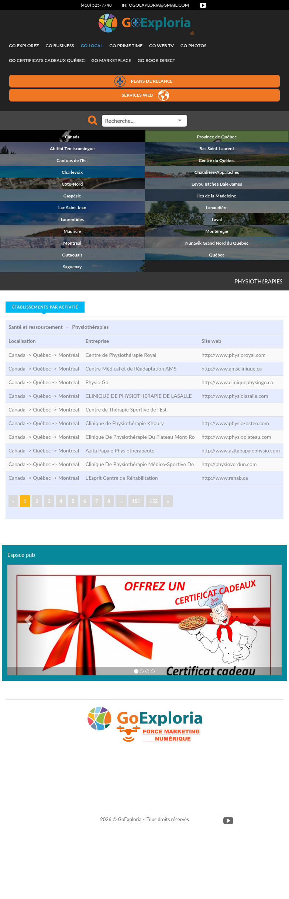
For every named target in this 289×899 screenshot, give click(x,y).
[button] (27, 620)
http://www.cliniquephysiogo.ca (237, 382)
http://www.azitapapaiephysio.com (241, 450)
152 (153, 501)
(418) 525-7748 (96, 5)
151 (136, 501)
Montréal (68, 355)
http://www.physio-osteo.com (235, 423)
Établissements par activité (45, 306)
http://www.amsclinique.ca (232, 368)
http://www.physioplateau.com (236, 437)
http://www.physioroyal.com (233, 355)
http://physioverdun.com (229, 464)
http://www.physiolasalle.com (235, 396)
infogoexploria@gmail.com (155, 5)
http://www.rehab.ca (225, 478)
